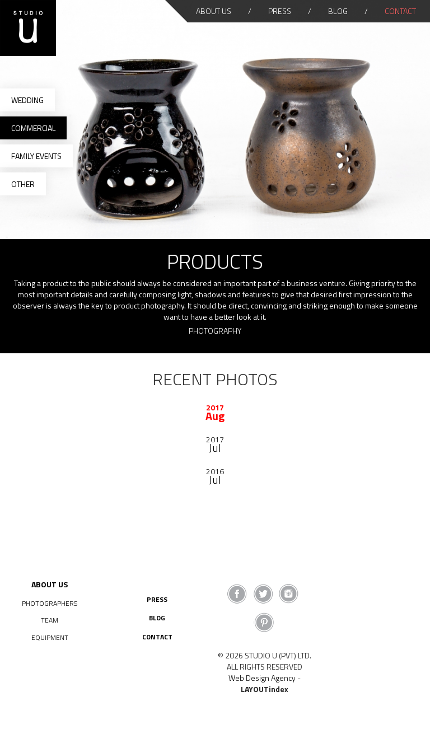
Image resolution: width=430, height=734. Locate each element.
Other (23, 184)
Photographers (49, 603)
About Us (213, 11)
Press (279, 11)
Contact (400, 11)
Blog (338, 11)
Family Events (36, 156)
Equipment (49, 637)
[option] (215, 411)
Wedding (27, 100)
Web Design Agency (262, 678)
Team (49, 620)
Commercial (33, 128)
